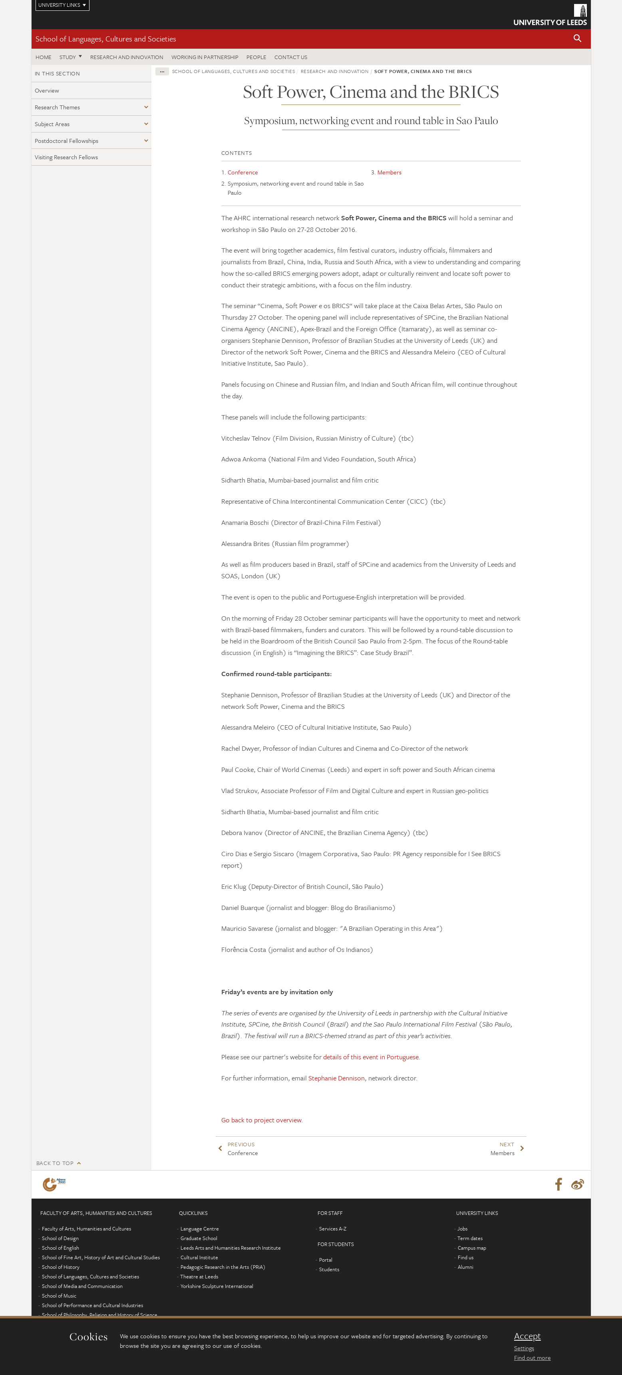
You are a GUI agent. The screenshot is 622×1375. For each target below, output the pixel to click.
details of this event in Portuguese (371, 1057)
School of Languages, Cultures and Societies (106, 38)
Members (389, 172)
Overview (47, 90)
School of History (60, 1267)
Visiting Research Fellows (66, 156)
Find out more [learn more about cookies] (532, 1357)
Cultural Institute (199, 1257)
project (264, 1120)
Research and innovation (126, 57)
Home (44, 57)
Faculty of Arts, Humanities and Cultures (86, 1229)
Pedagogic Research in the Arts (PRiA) (223, 1267)
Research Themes (57, 107)
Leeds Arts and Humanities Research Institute (231, 1248)
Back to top (55, 1163)
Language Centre (200, 1229)
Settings (524, 1347)
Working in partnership (204, 57)
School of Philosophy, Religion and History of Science (99, 1315)
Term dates (470, 1238)
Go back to (237, 1120)
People (256, 57)
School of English (60, 1248)
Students (329, 1269)
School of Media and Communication (82, 1286)
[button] (577, 39)
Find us (465, 1257)
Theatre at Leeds (199, 1276)
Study (68, 57)
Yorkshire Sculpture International (217, 1286)
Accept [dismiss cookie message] (527, 1336)
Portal (325, 1260)
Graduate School (199, 1238)
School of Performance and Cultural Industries (92, 1305)
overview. (288, 1120)
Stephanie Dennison (336, 1078)
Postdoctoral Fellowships (66, 140)
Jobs (462, 1229)
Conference (243, 172)
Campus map (472, 1248)
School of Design (60, 1238)
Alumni (465, 1267)
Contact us (290, 57)
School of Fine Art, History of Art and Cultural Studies (101, 1257)
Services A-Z (332, 1229)
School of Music (59, 1296)
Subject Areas (52, 123)
